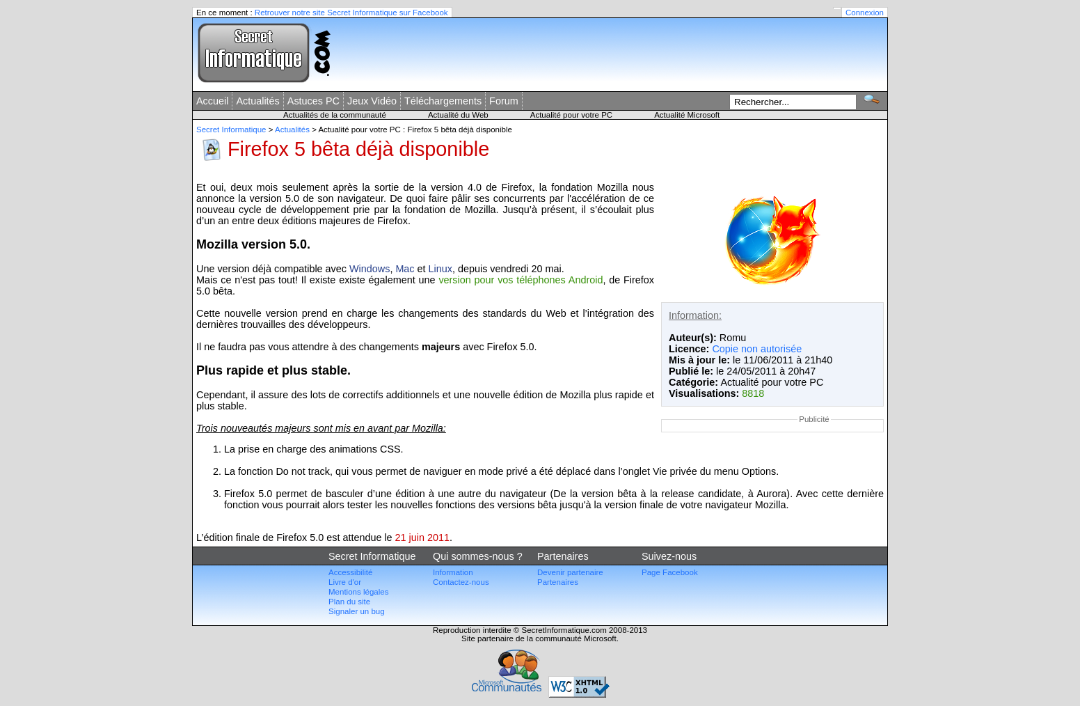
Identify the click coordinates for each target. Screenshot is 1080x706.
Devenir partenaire (570, 572)
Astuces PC (313, 101)
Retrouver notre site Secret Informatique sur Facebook (351, 12)
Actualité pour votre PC (571, 115)
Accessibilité (350, 572)
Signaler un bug (356, 611)
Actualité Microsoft (687, 115)
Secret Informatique (231, 129)
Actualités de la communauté (334, 115)
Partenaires (557, 582)
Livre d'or (344, 582)
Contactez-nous (461, 582)
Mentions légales (358, 592)
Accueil (212, 101)
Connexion (864, 12)
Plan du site (349, 601)
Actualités (257, 101)
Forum (503, 101)
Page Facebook (670, 572)
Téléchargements (443, 101)
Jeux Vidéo (372, 101)
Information (453, 572)
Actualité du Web (458, 115)
